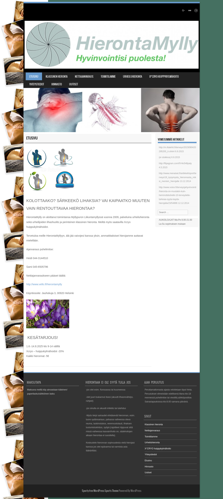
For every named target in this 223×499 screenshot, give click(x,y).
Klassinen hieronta (57, 77)
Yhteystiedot (36, 84)
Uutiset (73, 84)
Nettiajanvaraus (84, 77)
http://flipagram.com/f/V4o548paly (175, 163)
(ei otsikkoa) (165, 157)
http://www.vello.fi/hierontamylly (44, 284)
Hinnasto (56, 84)
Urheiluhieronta (132, 77)
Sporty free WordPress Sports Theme (100, 491)
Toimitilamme (108, 77)
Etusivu (33, 77)
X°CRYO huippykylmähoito (164, 77)
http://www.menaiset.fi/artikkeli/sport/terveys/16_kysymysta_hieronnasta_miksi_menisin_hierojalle (177, 177)
